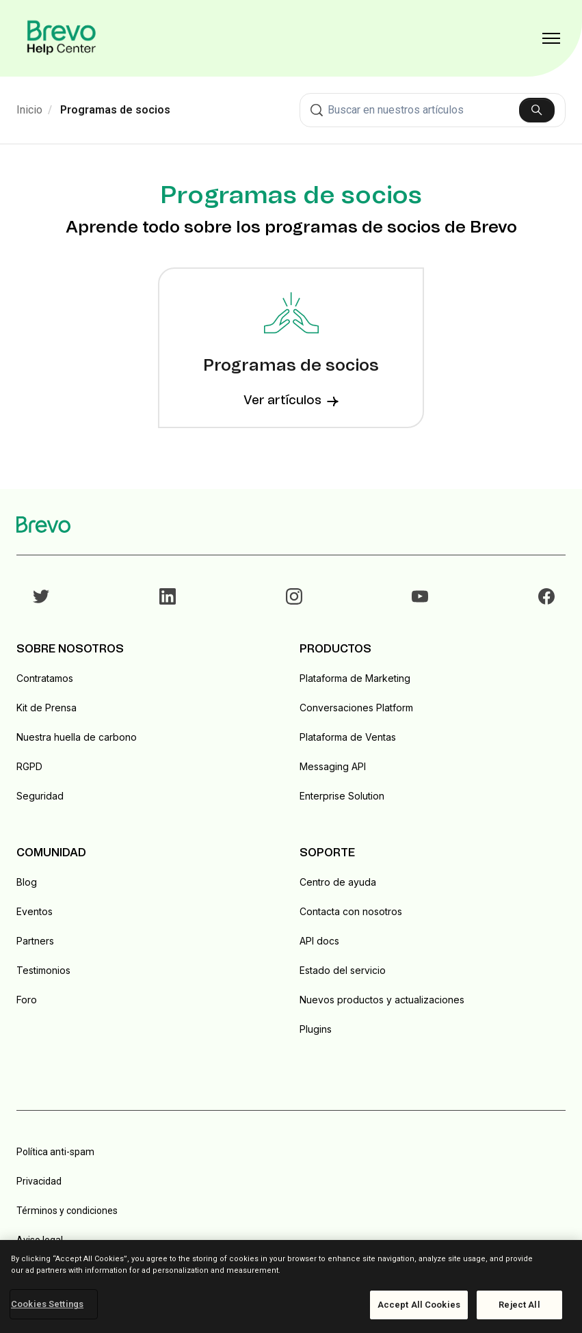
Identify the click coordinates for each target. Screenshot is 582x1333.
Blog (26, 882)
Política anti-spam (55, 1151)
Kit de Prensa (46, 707)
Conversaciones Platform (356, 707)
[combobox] (433, 110)
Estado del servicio (343, 970)
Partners (35, 941)
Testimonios (43, 970)
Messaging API (333, 766)
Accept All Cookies (419, 1304)
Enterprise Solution (342, 796)
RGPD (29, 766)
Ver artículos (291, 401)
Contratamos (44, 678)
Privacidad (39, 1181)
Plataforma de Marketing (355, 678)
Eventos (34, 911)
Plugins (316, 1029)
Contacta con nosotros (351, 911)
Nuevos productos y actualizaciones (382, 999)
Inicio (29, 109)
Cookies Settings (47, 1304)
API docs (319, 941)
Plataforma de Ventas (348, 737)
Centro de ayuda (338, 882)
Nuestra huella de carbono (76, 737)
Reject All (519, 1304)
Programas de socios (115, 109)
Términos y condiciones (67, 1210)
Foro (26, 999)
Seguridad (40, 796)
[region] (291, 1286)
